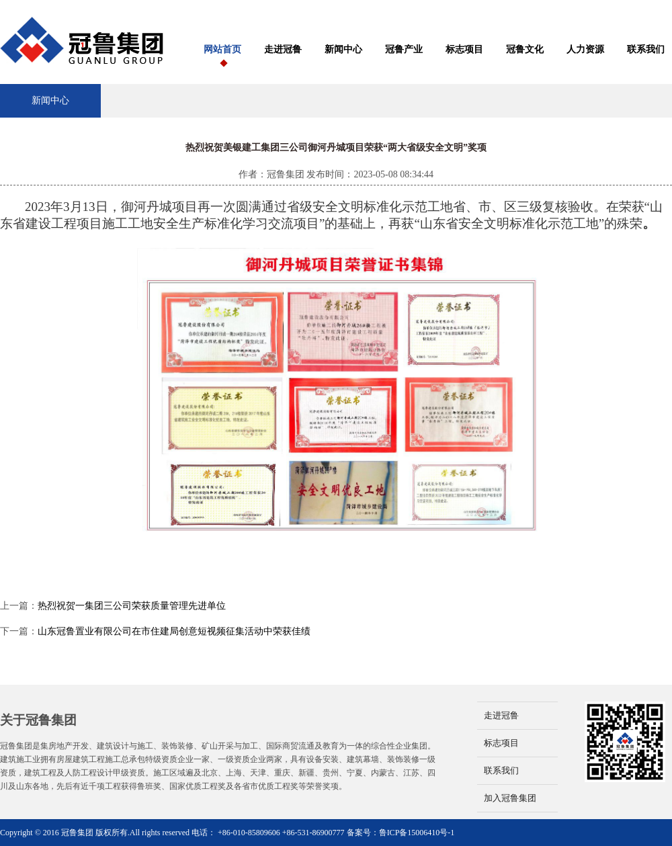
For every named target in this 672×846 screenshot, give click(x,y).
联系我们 (646, 49)
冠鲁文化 (525, 49)
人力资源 (585, 49)
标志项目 (464, 49)
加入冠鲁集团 (510, 798)
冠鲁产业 (404, 49)
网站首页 (222, 49)
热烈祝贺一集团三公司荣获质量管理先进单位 (132, 606)
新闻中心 (343, 49)
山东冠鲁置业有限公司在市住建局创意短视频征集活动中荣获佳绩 (174, 631)
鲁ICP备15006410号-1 (417, 832)
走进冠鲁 (283, 49)
